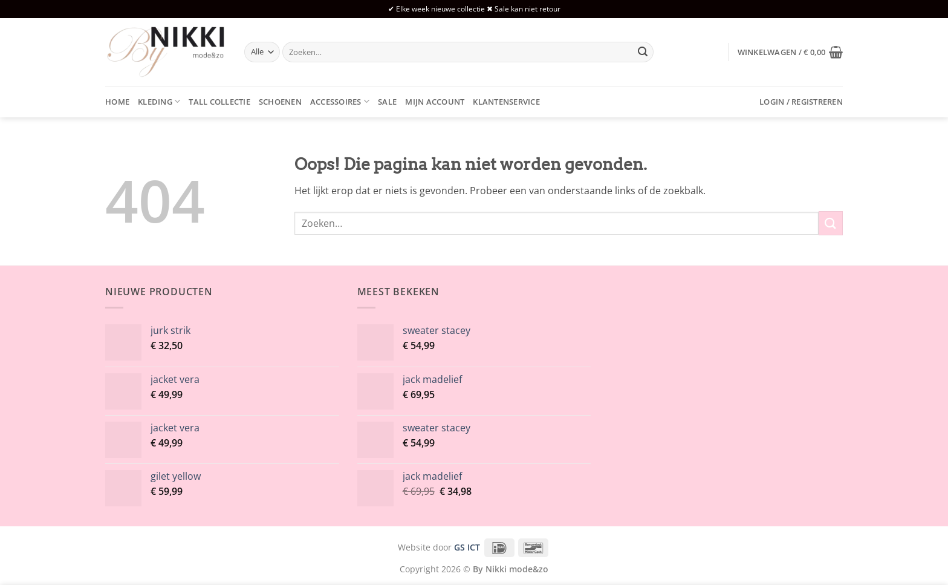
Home (117, 101)
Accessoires (339, 101)
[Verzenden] (642, 52)
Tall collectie (219, 101)
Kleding (159, 101)
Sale (387, 101)
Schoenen (280, 101)
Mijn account (434, 101)
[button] (790, 52)
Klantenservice (506, 101)
